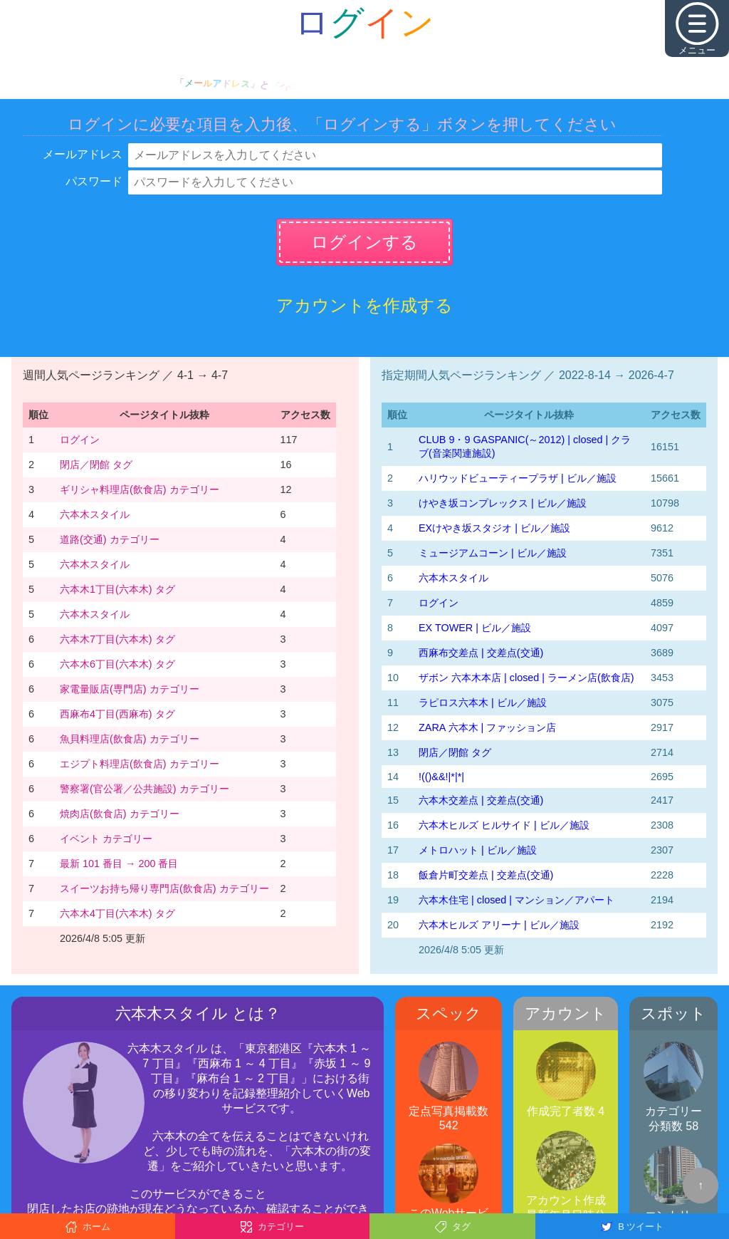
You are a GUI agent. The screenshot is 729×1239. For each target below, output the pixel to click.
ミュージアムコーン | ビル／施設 (493, 553)
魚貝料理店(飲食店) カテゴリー (129, 739)
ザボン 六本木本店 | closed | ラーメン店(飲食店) (526, 677)
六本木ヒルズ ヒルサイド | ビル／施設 (504, 825)
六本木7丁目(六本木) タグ (117, 639)
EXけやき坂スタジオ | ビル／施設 (494, 528)
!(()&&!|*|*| (441, 776)
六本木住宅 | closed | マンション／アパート (516, 900)
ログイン (80, 439)
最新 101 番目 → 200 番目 (119, 863)
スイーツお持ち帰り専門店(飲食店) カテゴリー (164, 888)
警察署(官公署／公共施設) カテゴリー (144, 788)
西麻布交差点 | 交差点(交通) (481, 652)
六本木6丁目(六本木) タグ (117, 664)
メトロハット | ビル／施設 (478, 850)
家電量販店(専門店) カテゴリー (129, 689)
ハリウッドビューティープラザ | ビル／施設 (518, 478)
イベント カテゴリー (106, 838)
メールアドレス (82, 154)
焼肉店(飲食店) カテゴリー (119, 813)
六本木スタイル (95, 514)
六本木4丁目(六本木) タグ (117, 913)
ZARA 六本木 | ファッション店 (487, 727)
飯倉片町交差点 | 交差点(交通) (486, 875)
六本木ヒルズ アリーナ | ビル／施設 (499, 924)
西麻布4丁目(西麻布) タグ (117, 714)
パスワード (93, 181)
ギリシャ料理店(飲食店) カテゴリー (139, 489)
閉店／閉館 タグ (96, 464)
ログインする (364, 242)
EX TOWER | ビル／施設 (475, 627)
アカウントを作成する (364, 305)
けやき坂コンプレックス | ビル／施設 (503, 503)
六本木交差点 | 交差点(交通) (481, 800)
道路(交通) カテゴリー (109, 539)
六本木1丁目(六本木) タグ (117, 589)
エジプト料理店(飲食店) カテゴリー (139, 763)
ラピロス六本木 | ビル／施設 (483, 702)
